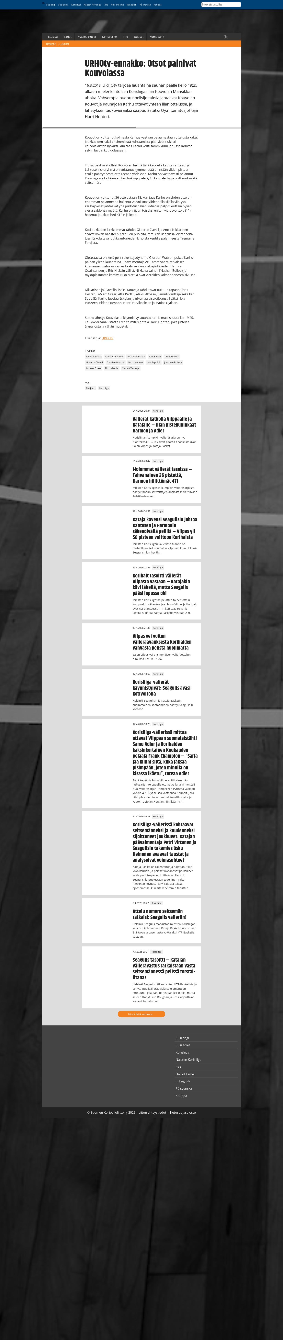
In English (132, 4)
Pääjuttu (90, 388)
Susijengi (50, 4)
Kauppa (158, 4)
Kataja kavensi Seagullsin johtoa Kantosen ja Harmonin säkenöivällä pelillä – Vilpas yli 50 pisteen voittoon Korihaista (165, 529)
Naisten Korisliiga (92, 4)
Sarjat (68, 37)
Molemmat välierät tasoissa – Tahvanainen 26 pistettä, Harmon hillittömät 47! (162, 475)
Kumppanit (157, 37)
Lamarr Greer (93, 368)
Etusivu (53, 37)
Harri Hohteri (135, 362)
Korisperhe (109, 37)
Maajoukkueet (87, 37)
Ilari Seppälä (153, 362)
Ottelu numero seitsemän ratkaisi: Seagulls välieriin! (160, 914)
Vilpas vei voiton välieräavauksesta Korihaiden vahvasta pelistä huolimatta (162, 642)
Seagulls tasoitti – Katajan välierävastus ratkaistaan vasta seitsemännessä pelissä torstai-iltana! (164, 969)
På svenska (145, 4)
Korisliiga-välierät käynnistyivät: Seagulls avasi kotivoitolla (162, 688)
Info (125, 37)
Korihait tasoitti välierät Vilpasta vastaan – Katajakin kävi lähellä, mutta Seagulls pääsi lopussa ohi (161, 585)
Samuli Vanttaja (130, 368)
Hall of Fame (117, 4)
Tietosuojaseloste (183, 1112)
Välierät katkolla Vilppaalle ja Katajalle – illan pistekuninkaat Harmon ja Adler (164, 425)
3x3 (106, 4)
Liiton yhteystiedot (152, 1112)
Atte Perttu (155, 356)
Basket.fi (51, 44)
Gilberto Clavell (94, 362)
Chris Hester (171, 356)
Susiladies (63, 4)
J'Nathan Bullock (173, 362)
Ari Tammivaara (136, 356)
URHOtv (107, 338)
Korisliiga (76, 4)
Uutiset (138, 37)
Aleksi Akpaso (93, 356)
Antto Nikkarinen (114, 356)
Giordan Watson (115, 362)
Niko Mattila (111, 368)
